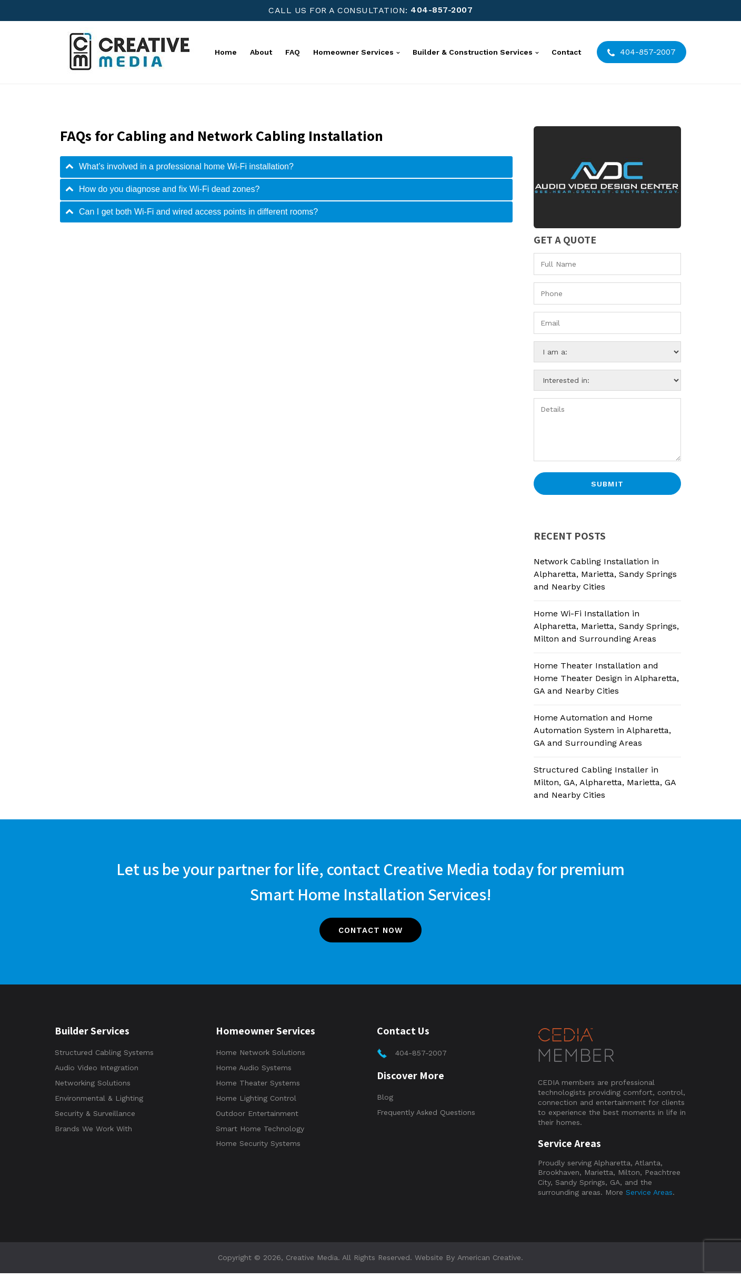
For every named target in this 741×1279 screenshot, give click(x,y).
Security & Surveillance (95, 1119)
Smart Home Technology (260, 1134)
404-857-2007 (442, 10)
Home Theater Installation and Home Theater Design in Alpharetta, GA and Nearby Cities (606, 678)
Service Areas (649, 1198)
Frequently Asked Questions (426, 1118)
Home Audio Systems (254, 1073)
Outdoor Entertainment (257, 1119)
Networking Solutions (93, 1088)
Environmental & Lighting (99, 1104)
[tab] (286, 167)
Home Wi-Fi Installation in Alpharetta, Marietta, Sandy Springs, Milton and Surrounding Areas (606, 626)
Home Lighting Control (256, 1104)
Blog (385, 1103)
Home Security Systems (258, 1149)
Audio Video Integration (96, 1073)
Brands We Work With (93, 1134)
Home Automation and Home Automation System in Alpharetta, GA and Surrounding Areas (602, 730)
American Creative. (490, 1263)
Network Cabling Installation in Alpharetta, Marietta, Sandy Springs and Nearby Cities (605, 574)
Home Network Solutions (260, 1058)
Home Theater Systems (258, 1088)
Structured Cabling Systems (104, 1058)
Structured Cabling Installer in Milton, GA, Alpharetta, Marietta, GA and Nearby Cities (605, 782)
